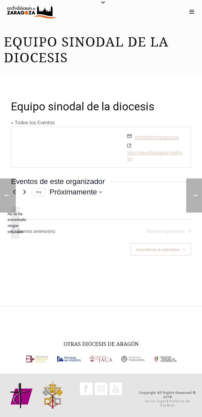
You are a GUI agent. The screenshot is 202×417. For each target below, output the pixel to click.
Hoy (38, 192)
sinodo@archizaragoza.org (157, 137)
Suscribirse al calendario (158, 250)
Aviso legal (155, 401)
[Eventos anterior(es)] (33, 231)
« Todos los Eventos (33, 123)
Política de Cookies (175, 403)
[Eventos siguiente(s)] (24, 192)
